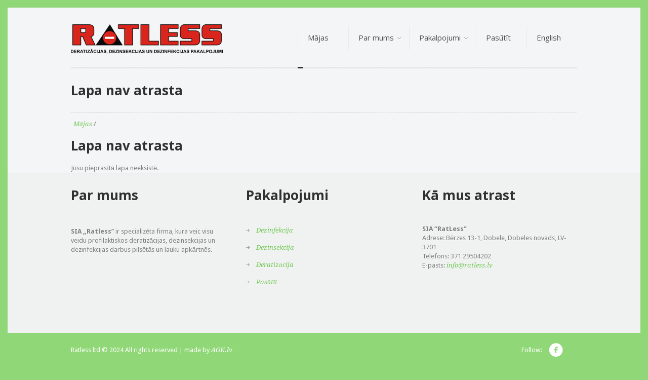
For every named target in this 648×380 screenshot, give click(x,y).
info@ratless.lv (470, 265)
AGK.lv (221, 350)
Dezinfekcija (274, 230)
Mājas (82, 124)
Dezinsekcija (275, 247)
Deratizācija (275, 265)
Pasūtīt (266, 282)
